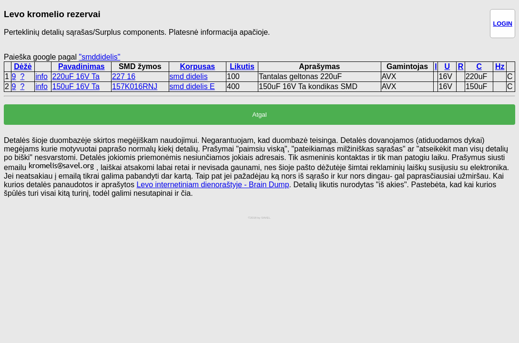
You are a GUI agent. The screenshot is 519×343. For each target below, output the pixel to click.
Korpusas (197, 66)
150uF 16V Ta (75, 86)
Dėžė (22, 66)
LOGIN (502, 23)
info (41, 76)
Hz (500, 66)
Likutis (242, 66)
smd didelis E (192, 86)
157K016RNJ (134, 86)
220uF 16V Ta (75, 76)
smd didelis (189, 76)
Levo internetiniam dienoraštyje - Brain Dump (212, 185)
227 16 (123, 76)
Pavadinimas (81, 66)
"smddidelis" (99, 57)
